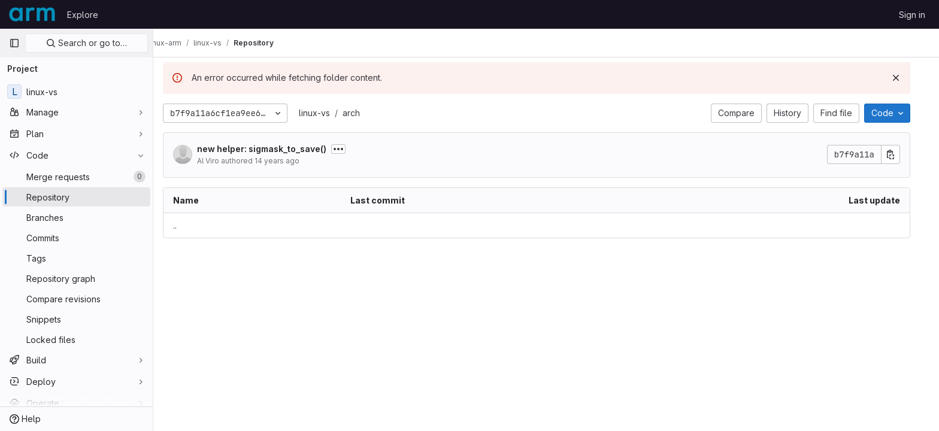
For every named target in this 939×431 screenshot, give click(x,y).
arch (360, 113)
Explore (82, 15)
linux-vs (324, 113)
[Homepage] (32, 14)
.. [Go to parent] (184, 225)
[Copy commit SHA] (900, 154)
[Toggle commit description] (348, 149)
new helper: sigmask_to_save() (271, 149)
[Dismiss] (905, 78)
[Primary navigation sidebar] (14, 43)
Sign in (912, 15)
